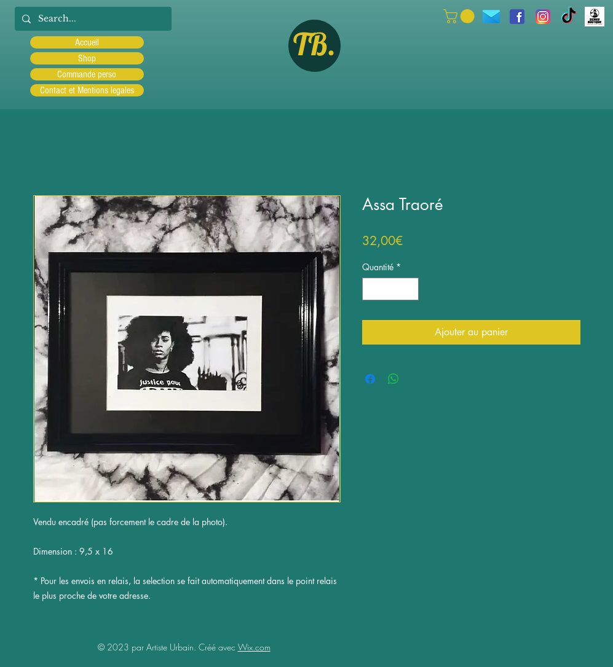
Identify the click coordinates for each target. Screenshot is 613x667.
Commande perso (86, 74)
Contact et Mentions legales (87, 90)
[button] (460, 16)
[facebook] (517, 16)
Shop (87, 58)
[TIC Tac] (569, 16)
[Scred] (594, 16)
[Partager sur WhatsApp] (393, 379)
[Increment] (409, 289)
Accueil (87, 42)
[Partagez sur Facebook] (370, 379)
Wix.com (254, 647)
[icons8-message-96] (491, 16)
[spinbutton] (390, 289)
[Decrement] (371, 289)
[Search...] (92, 19)
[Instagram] (543, 16)
